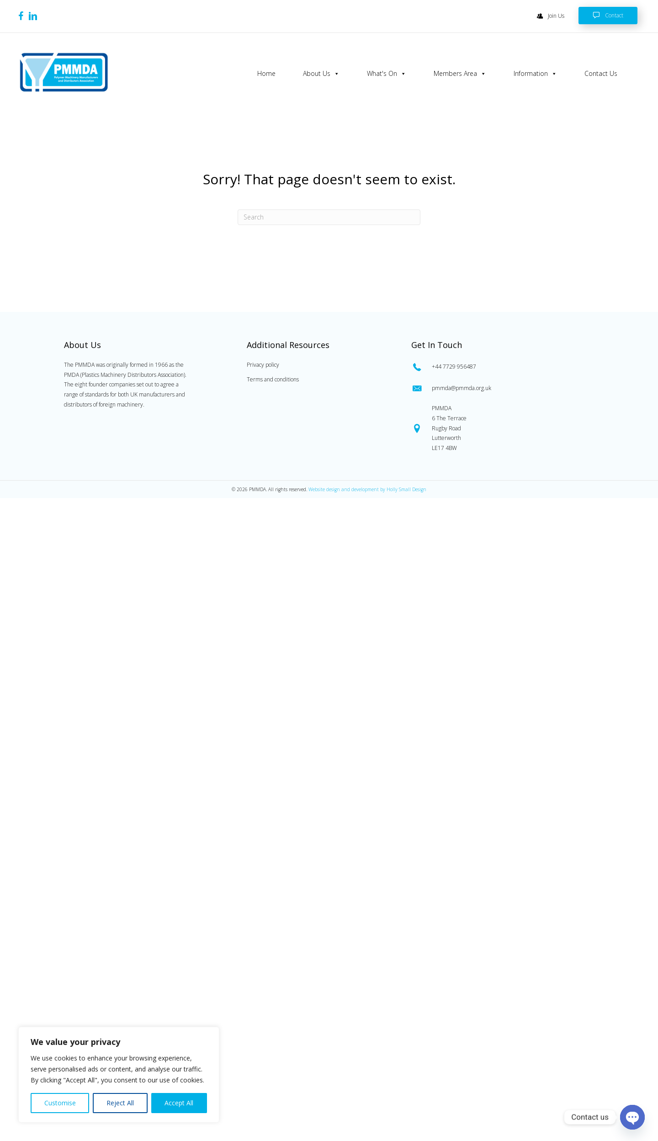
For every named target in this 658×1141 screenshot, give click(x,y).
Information (535, 73)
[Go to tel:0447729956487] (500, 365)
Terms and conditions (273, 379)
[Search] (329, 217)
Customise (60, 1102)
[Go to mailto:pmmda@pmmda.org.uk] (500, 387)
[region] (118, 1075)
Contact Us (600, 73)
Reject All (120, 1102)
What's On (386, 73)
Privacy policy (263, 364)
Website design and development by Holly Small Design (367, 489)
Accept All (178, 1102)
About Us (320, 73)
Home (266, 73)
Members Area (459, 73)
